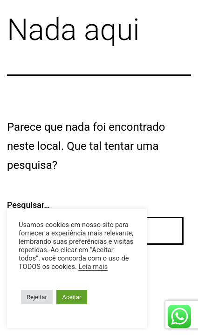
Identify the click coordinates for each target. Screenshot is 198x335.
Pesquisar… (28, 205)
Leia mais (93, 266)
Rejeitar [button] (37, 297)
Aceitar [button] (71, 297)
